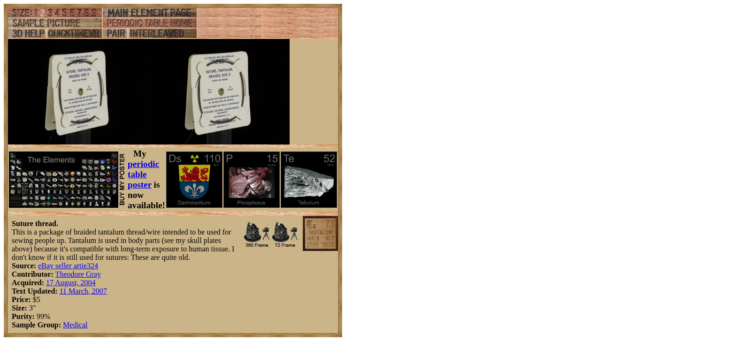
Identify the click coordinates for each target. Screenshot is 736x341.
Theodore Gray (78, 274)
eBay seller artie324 (68, 266)
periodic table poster (143, 174)
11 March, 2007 (83, 291)
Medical (75, 325)
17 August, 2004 (70, 283)
